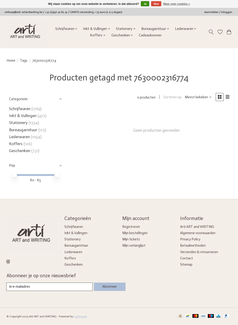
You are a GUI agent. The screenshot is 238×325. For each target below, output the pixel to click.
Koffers (16, 143)
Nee (156, 4)
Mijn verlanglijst (133, 245)
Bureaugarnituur (23, 129)
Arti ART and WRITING (197, 227)
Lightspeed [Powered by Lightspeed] (80, 316)
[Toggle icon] (211, 32)
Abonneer (109, 286)
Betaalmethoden (193, 245)
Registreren (131, 227)
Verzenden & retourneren (199, 252)
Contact (186, 258)
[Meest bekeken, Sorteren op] (198, 97)
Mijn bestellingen (135, 233)
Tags (23, 60)
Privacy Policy (190, 239)
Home (11, 60)
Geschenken (19, 150)
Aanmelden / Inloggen (218, 12)
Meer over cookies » (176, 4)
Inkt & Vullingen (22, 115)
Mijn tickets (131, 239)
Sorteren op (172, 97)
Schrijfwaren (19, 108)
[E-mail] (50, 287)
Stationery (18, 122)
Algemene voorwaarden (197, 233)
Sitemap (186, 264)
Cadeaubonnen (150, 35)
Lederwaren (19, 136)
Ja (144, 4)
